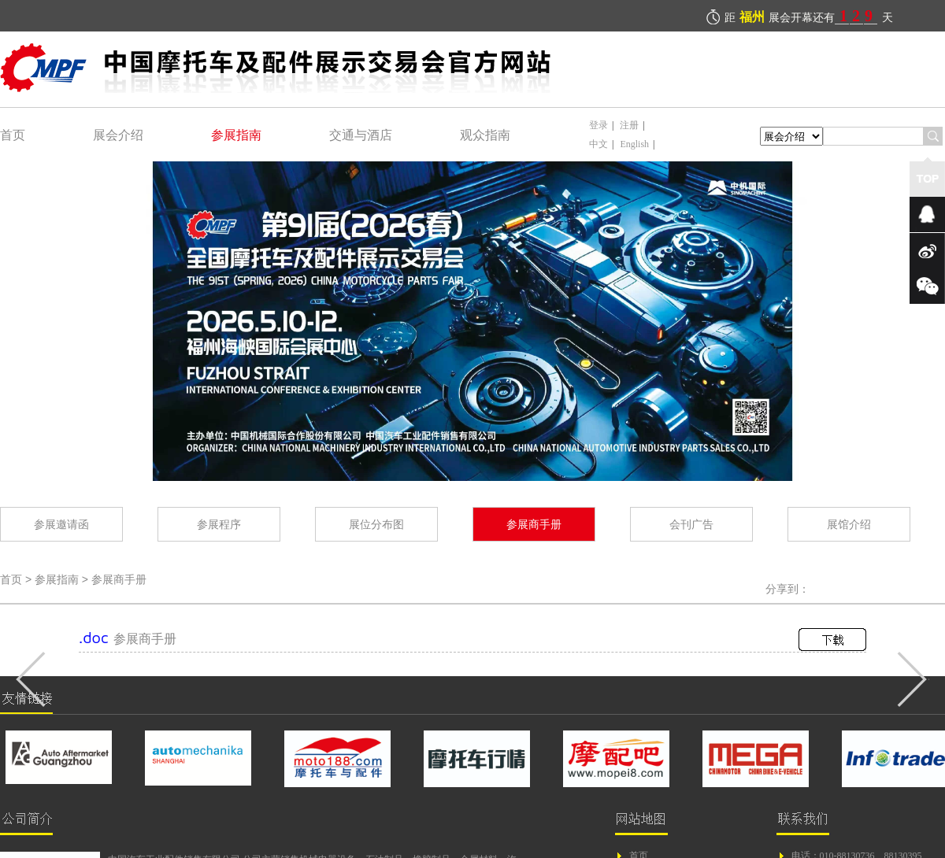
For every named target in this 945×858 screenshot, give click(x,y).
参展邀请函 (61, 524)
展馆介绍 (849, 524)
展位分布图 (376, 524)
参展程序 (219, 524)
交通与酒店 (360, 135)
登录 (598, 125)
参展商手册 (533, 524)
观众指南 (485, 135)
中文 (598, 144)
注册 (629, 125)
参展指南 (236, 135)
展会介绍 (118, 135)
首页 (12, 135)
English (634, 144)
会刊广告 (691, 524)
